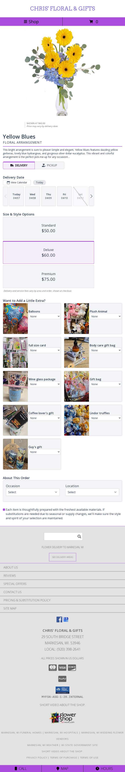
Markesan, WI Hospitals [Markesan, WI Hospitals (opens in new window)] (61, 732)
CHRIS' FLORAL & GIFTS (62, 8)
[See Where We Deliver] (62, 557)
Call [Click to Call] (21, 768)
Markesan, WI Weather (42, 745)
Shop (31, 21)
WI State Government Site (79, 745)
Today (39, 182)
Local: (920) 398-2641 (63, 649)
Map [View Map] (62, 768)
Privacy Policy (37, 757)
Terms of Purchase (63, 757)
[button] (62, 690)
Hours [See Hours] (104, 768)
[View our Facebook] (59, 621)
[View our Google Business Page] (66, 621)
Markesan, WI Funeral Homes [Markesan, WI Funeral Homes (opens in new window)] (21, 732)
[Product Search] (63, 536)
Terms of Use (89, 757)
